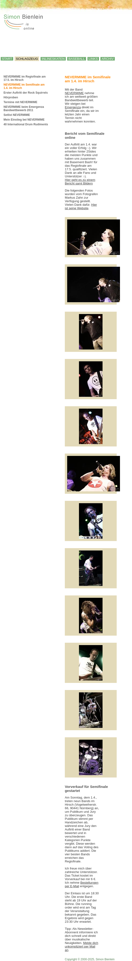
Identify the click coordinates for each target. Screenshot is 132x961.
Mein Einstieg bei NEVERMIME (24, 119)
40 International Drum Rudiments (26, 124)
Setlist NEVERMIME (17, 115)
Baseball (76, 59)
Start (7, 59)
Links (93, 59)
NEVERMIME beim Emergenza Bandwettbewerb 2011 (24, 108)
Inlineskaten (53, 59)
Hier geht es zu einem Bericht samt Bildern (80, 181)
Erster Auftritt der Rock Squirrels (26, 92)
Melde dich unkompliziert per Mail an (81, 946)
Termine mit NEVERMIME (20, 102)
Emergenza (73, 107)
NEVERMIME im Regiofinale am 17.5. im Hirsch (25, 78)
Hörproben (11, 97)
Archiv (108, 59)
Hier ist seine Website (81, 206)
